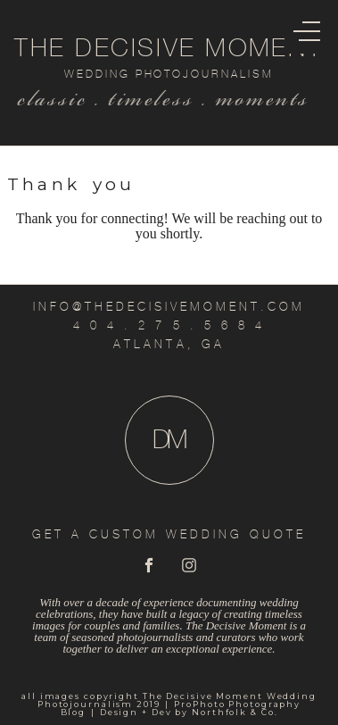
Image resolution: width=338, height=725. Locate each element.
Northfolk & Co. (234, 712)
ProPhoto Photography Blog (181, 708)
